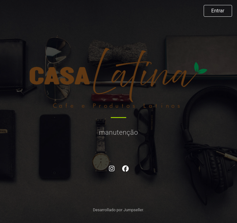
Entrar (217, 11)
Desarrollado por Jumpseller (118, 210)
